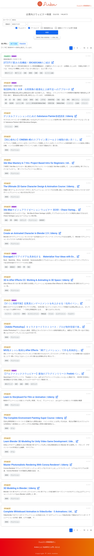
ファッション (8, 126)
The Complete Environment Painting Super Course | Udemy (35, 418)
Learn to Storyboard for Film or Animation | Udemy (31, 397)
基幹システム (75, 99)
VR (11, 220)
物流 (37, 99)
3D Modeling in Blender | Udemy (21, 488)
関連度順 (23, 44)
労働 (58, 99)
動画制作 (42, 220)
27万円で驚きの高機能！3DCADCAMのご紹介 (29, 62)
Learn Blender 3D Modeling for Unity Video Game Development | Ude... (41, 441)
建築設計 (12, 267)
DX (14, 99)
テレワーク (8, 314)
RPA (68, 99)
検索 (47, 32)
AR (6, 99)
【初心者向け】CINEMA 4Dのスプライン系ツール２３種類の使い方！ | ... (43, 139)
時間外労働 (51, 103)
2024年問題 (51, 99)
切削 (41, 73)
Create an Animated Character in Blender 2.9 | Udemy (32, 233)
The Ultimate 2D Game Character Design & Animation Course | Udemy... (41, 186)
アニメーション (15, 150)
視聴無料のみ (48, 28)
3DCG (30, 73)
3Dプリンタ (18, 73)
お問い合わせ (55, 547)
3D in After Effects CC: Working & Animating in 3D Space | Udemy (38, 280)
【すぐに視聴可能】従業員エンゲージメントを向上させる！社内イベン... (43, 303)
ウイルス (51, 314)
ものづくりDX (19, 103)
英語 (29, 267)
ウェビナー (22, 28)
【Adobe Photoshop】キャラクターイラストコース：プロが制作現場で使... (44, 326)
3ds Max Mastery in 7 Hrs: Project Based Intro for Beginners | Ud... (39, 163)
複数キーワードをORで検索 (67, 28)
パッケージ (70, 103)
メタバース (17, 314)
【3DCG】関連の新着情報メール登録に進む (47, 37)
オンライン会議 (49, 73)
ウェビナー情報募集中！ (84, 5)
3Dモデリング (8, 73)
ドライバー (85, 103)
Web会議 (43, 314)
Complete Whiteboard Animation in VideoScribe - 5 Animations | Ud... (40, 511)
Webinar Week (60, 103)
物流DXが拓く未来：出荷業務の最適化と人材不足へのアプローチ (39, 89)
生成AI (77, 103)
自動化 (19, 99)
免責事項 (46, 547)
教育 (16, 384)
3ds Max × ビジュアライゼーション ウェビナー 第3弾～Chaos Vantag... (42, 209)
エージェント (85, 99)
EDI (6, 103)
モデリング (23, 220)
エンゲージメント (60, 314)
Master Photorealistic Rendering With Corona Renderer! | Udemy (38, 464)
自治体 (25, 99)
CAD (25, 73)
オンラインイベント (33, 314)
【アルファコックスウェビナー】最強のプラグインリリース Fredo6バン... (44, 373)
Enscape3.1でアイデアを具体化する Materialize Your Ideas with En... (41, 256)
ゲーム (12, 428)
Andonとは (38, 547)
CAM (36, 73)
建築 (6, 220)
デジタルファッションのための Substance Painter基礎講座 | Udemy (40, 116)
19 (84, 48)
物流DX (11, 103)
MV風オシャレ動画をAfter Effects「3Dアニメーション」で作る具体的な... (43, 350)
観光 (63, 99)
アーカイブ (35, 28)
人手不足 (43, 99)
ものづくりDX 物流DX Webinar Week (35, 103)
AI (9, 99)
